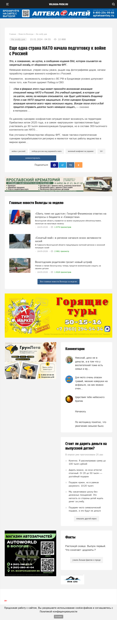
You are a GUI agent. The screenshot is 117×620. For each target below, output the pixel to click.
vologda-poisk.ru (58, 4)
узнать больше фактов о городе (87, 560)
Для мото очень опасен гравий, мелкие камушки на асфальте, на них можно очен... (91, 383)
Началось (80, 411)
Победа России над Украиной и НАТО (47, 151)
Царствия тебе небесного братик (90, 399)
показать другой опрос (86, 518)
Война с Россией (18, 151)
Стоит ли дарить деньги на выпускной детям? (86, 446)
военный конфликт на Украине (81, 151)
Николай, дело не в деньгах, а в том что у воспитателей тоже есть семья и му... (89, 363)
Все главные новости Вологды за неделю (58, 281)
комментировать (32, 158)
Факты (70, 537)
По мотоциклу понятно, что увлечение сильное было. (90, 424)
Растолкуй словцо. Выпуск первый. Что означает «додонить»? (85, 548)
